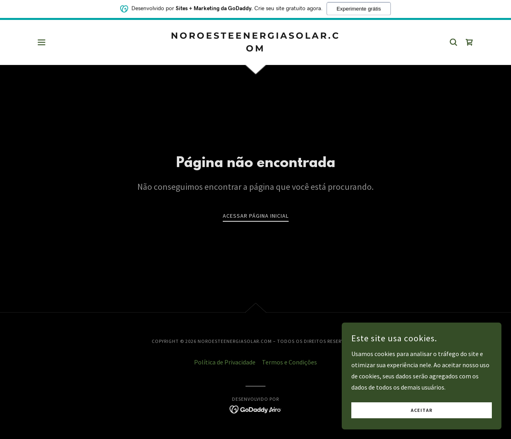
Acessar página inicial (256, 215)
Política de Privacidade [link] (225, 362)
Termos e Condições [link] (289, 362)
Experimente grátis (359, 7)
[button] (42, 42)
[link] (256, 49)
